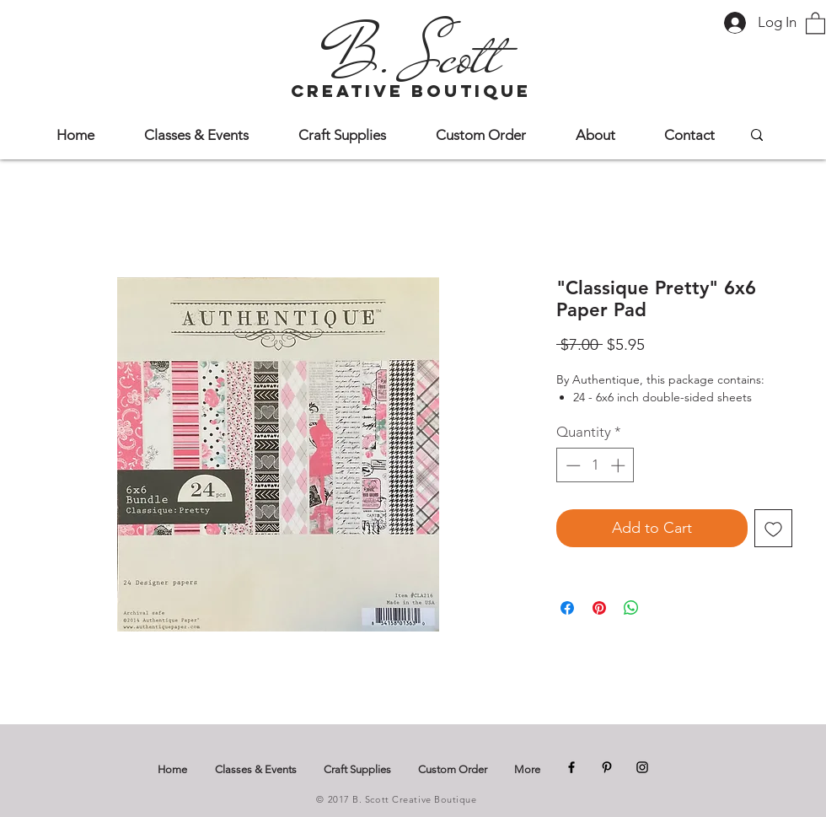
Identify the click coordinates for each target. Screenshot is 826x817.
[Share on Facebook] (567, 608)
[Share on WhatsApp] (631, 608)
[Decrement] (571, 465)
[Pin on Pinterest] (599, 608)
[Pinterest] (606, 767)
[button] (815, 22)
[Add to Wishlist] (773, 528)
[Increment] (619, 465)
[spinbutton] (595, 465)
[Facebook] (571, 767)
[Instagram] (642, 767)
